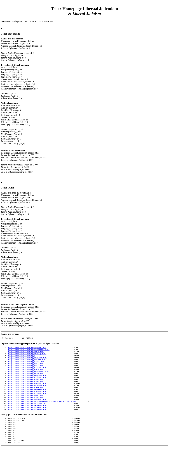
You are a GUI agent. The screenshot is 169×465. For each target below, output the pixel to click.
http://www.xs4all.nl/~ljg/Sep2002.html (27, 391)
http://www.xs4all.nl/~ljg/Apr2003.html (27, 417)
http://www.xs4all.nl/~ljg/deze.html (26, 396)
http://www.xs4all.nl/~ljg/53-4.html (26, 389)
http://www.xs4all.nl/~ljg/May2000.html (27, 382)
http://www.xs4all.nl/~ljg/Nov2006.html (27, 393)
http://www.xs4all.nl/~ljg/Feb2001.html (27, 410)
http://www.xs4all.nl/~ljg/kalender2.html (29, 377)
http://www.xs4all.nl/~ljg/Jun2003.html (27, 403)
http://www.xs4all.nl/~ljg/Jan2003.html (27, 401)
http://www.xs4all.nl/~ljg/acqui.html (26, 365)
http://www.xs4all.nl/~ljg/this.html (26, 379)
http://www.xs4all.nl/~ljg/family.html (27, 355)
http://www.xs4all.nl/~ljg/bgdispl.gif (27, 348)
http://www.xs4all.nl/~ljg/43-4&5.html (27, 362)
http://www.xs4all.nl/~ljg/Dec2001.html (27, 372)
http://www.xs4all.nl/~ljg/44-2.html (26, 370)
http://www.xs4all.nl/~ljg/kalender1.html (29, 351)
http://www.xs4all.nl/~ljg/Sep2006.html (27, 360)
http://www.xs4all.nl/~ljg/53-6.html (26, 374)
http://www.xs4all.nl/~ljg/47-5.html (26, 386)
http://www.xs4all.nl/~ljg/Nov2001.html (27, 420)
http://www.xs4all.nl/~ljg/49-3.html (26, 405)
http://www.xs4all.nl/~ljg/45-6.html (26, 353)
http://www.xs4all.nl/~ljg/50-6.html (26, 408)
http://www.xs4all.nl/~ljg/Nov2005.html (27, 422)
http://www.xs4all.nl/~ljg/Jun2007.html (27, 384)
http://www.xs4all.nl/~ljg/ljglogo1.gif (27, 415)
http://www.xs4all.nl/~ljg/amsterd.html (27, 398)
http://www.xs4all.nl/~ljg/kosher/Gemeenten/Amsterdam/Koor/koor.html (42, 413)
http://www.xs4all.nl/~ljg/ (21, 358)
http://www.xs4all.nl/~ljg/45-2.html (26, 367)
